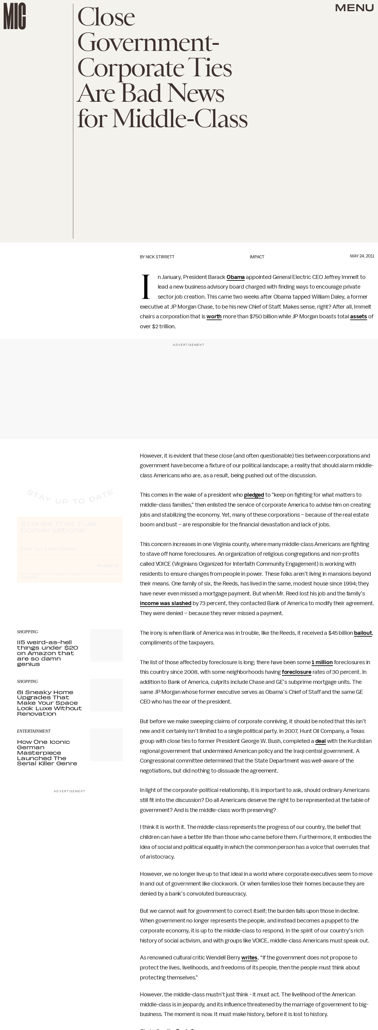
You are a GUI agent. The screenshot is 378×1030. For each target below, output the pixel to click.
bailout (363, 633)
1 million (322, 662)
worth (214, 316)
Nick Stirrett (160, 257)
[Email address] (70, 553)
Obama (236, 277)
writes (249, 958)
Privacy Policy (29, 583)
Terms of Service (102, 579)
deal (320, 741)
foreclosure (296, 672)
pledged (254, 495)
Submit (108, 571)
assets (358, 316)
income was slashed (165, 603)
